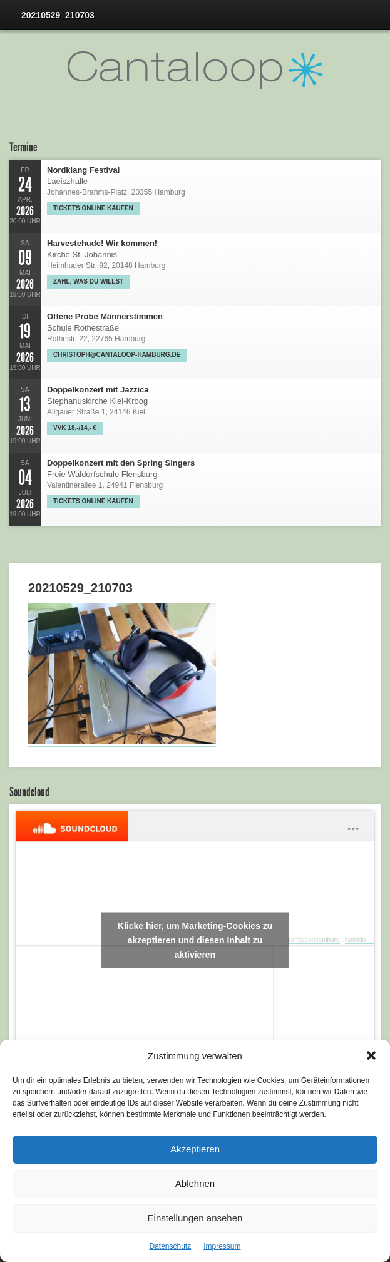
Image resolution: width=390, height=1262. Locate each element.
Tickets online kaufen (93, 208)
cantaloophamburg (314, 939)
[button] (371, 1055)
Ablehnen (195, 1183)
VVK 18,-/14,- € (74, 427)
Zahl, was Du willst (88, 281)
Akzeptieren (195, 1149)
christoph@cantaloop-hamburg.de (116, 354)
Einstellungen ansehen (195, 1218)
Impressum (221, 1246)
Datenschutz (170, 1246)
